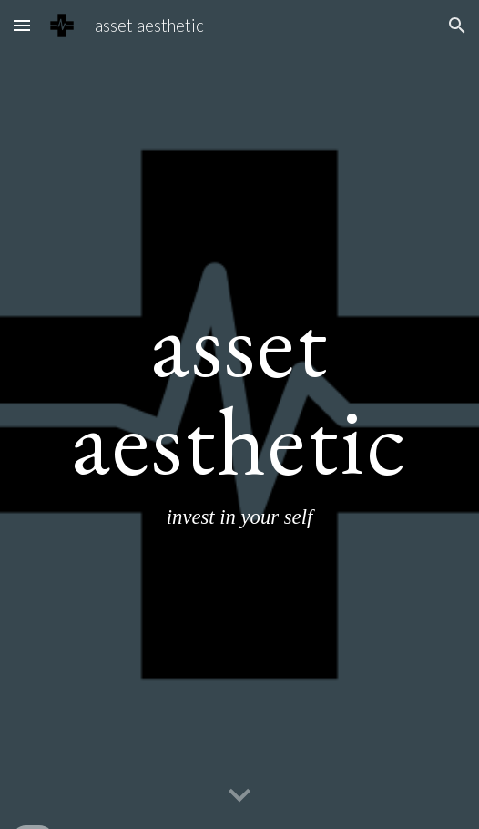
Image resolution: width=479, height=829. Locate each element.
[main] (239, 414)
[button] (22, 25)
